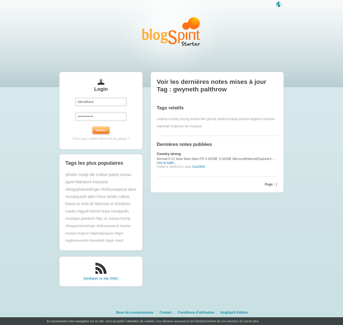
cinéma (162, 119)
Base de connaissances (135, 312)
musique (73, 218)
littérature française (92, 182)
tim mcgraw (193, 126)
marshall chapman (170, 126)
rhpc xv (101, 218)
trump (125, 218)
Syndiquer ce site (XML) (101, 278)
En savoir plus (249, 321)
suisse (114, 218)
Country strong (169, 154)
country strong (178, 119)
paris (114, 174)
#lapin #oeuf (114, 241)
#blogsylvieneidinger (83, 189)
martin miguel (77, 211)
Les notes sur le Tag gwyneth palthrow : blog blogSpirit (171, 31)
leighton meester (262, 119)
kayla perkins (239, 119)
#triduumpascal (114, 189)
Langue (279, 4)
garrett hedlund (218, 119)
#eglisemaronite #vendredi (85, 241)
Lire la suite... (166, 163)
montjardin (120, 211)
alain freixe (97, 197)
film (203, 119)
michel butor (99, 211)
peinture (88, 218)
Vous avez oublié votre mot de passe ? (100, 139)
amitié (112, 197)
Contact (166, 312)
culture (123, 197)
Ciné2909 (198, 166)
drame (195, 119)
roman (126, 174)
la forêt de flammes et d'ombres (103, 204)
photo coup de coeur (87, 174)
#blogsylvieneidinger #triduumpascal (92, 226)
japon (70, 182)
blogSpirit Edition (234, 312)
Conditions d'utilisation (196, 312)
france (71, 204)
